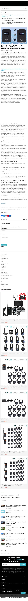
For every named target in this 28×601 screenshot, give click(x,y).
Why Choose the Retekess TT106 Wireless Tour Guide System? (14, 18)
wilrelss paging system (5, 497)
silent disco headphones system (7, 495)
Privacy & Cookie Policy (16, 569)
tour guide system (16, 497)
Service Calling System (4, 278)
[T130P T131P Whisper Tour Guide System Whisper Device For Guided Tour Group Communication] (14, 305)
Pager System (3, 266)
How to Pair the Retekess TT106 (8, 20)
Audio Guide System (4, 258)
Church (2, 261)
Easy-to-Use (3, 212)
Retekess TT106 (4, 207)
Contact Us (3, 203)
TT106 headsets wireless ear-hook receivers (10, 209)
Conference (3, 269)
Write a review (3, 245)
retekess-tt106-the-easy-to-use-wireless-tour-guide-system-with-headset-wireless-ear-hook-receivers (13, 552)
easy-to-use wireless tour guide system (17, 207)
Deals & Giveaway (4, 272)
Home (2, 550)
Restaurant (2, 283)
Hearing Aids (3, 286)
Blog (5, 550)
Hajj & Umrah (3, 267)
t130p (17, 495)
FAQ (1, 281)
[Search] (12, 250)
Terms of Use (7, 569)
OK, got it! (23, 592)
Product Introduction (4, 273)
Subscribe (23, 564)
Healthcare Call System (4, 284)
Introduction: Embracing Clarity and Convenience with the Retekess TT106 (13, 16)
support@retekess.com (14, 572)
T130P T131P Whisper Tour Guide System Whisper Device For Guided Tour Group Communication (12, 321)
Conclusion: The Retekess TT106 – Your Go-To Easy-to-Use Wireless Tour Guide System (13, 23)
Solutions (2, 270)
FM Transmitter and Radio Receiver (6, 275)
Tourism (2, 264)
